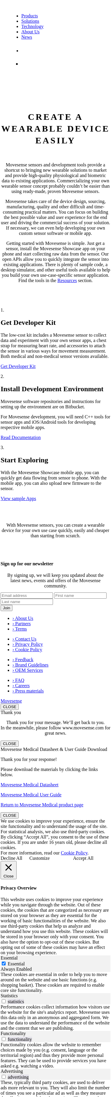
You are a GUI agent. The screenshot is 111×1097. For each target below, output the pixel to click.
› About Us (22, 618)
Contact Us (33, 50)
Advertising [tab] (12, 1071)
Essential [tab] (9, 957)
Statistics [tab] (9, 995)
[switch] (4, 1001)
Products (29, 15)
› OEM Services (27, 670)
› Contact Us (24, 638)
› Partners (21, 623)
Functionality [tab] (13, 1033)
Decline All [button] (11, 858)
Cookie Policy (74, 852)
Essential (16, 963)
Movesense (11, 700)
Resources (67, 280)
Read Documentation (21, 437)
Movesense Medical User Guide (31, 794)
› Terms (19, 628)
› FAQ (18, 680)
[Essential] (4, 963)
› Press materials (28, 690)
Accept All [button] (83, 858)
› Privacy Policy (27, 644)
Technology (32, 26)
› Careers (21, 685)
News (26, 37)
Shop (29, 63)
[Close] (9, 870)
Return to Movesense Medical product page (42, 804)
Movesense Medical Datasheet (29, 784)
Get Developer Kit (18, 366)
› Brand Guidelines (30, 664)
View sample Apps (18, 498)
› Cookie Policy (27, 649)
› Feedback (22, 659)
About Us (30, 31)
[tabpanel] (55, 982)
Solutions (30, 21)
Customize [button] (39, 858)
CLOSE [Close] (9, 707)
